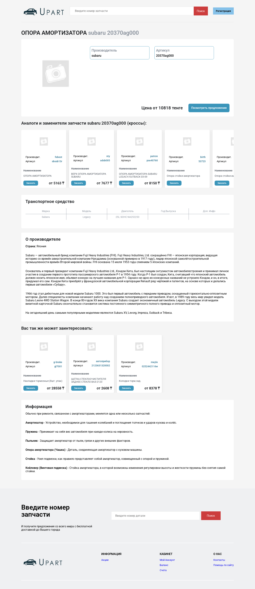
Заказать (30, 183)
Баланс (164, 565)
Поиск (201, 11)
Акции (105, 560)
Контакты (219, 560)
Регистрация (223, 11)
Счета (163, 570)
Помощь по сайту (223, 565)
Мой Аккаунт (167, 560)
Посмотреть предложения (209, 108)
